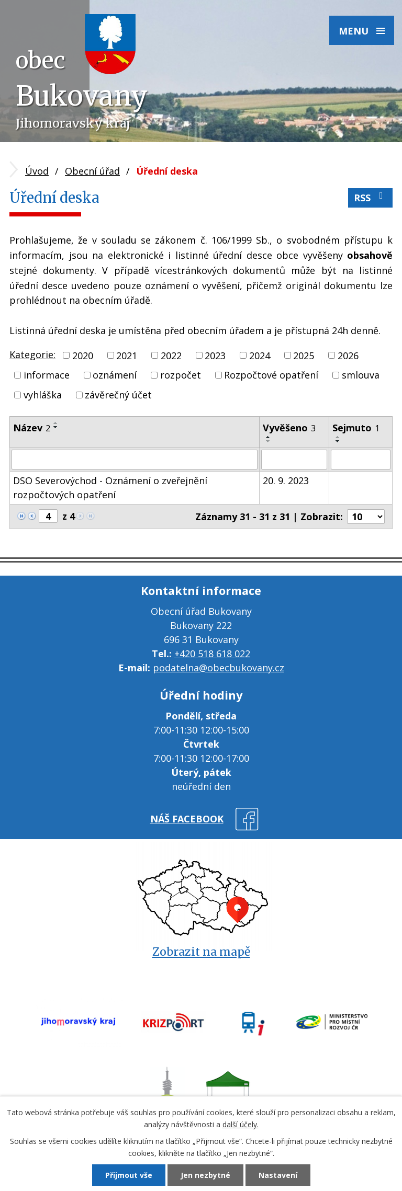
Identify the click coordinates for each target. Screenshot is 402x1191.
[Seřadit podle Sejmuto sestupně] (338, 441)
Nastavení (278, 1175)
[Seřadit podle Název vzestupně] (56, 423)
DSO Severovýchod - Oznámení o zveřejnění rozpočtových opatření (110, 487)
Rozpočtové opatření (271, 375)
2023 (215, 355)
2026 (348, 355)
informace (47, 375)
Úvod (37, 171)
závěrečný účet (118, 394)
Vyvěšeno (289, 427)
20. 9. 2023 (286, 480)
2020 (82, 355)
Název (31, 427)
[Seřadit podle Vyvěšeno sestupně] (268, 441)
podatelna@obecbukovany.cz (218, 667)
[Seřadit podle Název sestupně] (56, 427)
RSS (370, 197)
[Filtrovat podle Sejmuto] (360, 459)
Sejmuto (355, 427)
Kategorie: (32, 354)
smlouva (360, 375)
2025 (303, 355)
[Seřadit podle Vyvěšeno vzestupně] (268, 437)
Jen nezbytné (205, 1175)
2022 (171, 355)
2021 (126, 355)
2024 (259, 355)
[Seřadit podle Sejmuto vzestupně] (338, 437)
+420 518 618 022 (212, 653)
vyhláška (43, 394)
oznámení (115, 375)
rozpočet (180, 375)
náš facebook (187, 818)
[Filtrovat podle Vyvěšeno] (294, 459)
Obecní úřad (92, 171)
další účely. (240, 1124)
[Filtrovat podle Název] (135, 459)
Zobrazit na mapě (201, 952)
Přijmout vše (128, 1175)
